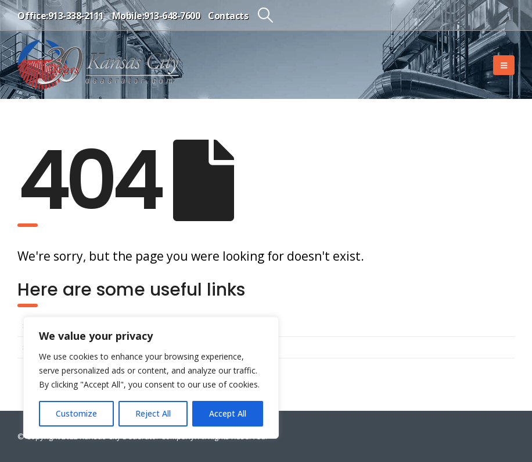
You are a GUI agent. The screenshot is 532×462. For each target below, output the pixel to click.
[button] (265, 15)
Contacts (228, 15)
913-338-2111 (76, 15)
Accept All (227, 413)
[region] (151, 378)
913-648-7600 (172, 15)
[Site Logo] (98, 65)
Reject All (153, 413)
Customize (76, 413)
